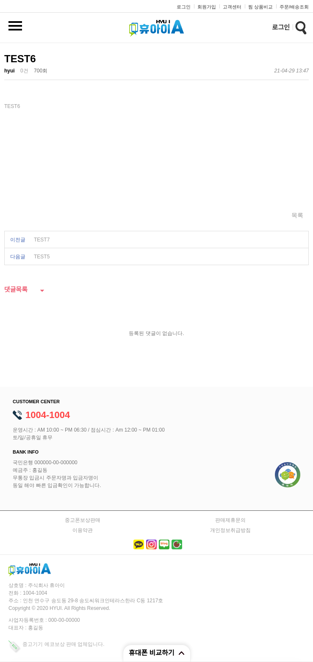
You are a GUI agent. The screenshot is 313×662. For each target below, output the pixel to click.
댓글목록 (16, 289)
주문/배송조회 (294, 6)
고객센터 (232, 6)
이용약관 (82, 530)
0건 (24, 71)
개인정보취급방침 (230, 530)
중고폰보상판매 (82, 520)
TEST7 (42, 240)
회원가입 (206, 6)
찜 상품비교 (260, 6)
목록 (297, 215)
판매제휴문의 (230, 520)
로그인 (184, 6)
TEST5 (42, 257)
